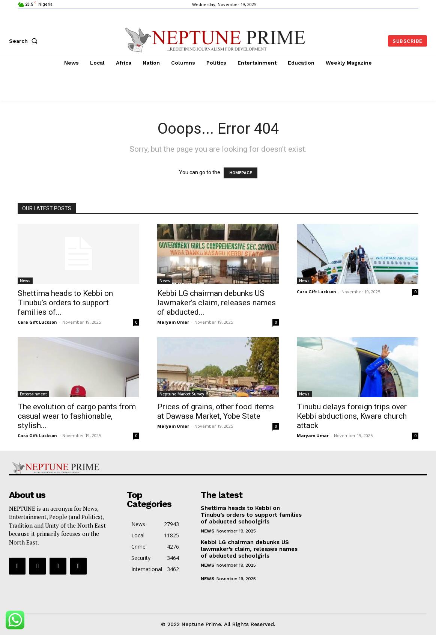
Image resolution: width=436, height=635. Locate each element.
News (25, 280)
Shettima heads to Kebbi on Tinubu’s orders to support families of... (65, 303)
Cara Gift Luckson (37, 322)
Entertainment (33, 394)
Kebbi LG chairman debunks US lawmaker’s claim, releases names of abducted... (216, 303)
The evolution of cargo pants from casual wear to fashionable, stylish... (77, 416)
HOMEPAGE (240, 172)
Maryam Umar (173, 322)
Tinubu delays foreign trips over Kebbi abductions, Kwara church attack (352, 416)
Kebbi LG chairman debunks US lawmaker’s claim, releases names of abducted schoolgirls (249, 549)
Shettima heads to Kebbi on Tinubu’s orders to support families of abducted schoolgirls (251, 515)
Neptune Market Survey (181, 394)
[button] (25, 41)
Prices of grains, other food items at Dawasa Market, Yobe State (215, 411)
